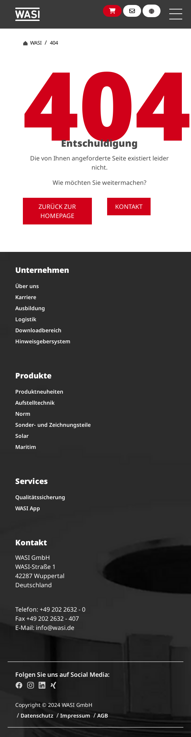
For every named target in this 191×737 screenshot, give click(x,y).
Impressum (75, 715)
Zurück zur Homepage (57, 211)
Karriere (25, 297)
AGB (102, 715)
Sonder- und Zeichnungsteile (53, 424)
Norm (22, 413)
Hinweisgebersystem (43, 341)
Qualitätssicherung (40, 497)
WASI (32, 42)
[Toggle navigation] (175, 14)
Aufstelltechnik (35, 402)
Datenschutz (37, 715)
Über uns (27, 286)
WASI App (27, 508)
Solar (22, 435)
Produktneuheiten (39, 391)
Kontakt (129, 206)
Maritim (25, 446)
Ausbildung (30, 308)
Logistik (25, 319)
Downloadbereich (38, 330)
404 (54, 42)
